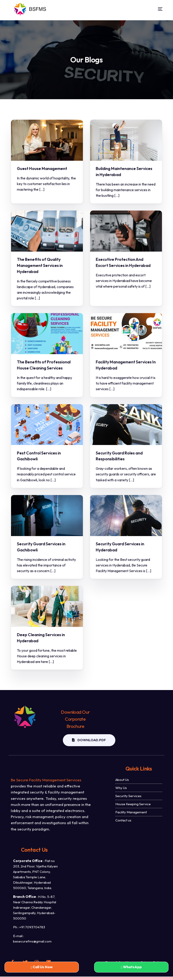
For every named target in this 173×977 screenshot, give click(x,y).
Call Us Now (42, 967)
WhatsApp (131, 967)
